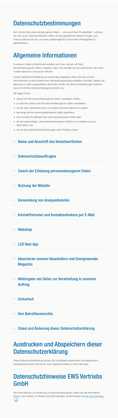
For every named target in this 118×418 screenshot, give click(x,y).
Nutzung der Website (31, 185)
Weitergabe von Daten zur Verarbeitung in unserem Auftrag (54, 281)
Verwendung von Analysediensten (40, 200)
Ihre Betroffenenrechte (32, 313)
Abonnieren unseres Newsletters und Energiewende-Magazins (55, 261)
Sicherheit (23, 299)
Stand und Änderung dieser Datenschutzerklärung (53, 328)
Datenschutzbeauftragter (34, 156)
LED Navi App (25, 244)
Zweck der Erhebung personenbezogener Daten (51, 171)
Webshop (22, 229)
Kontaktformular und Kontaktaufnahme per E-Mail (53, 214)
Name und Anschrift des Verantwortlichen (47, 141)
